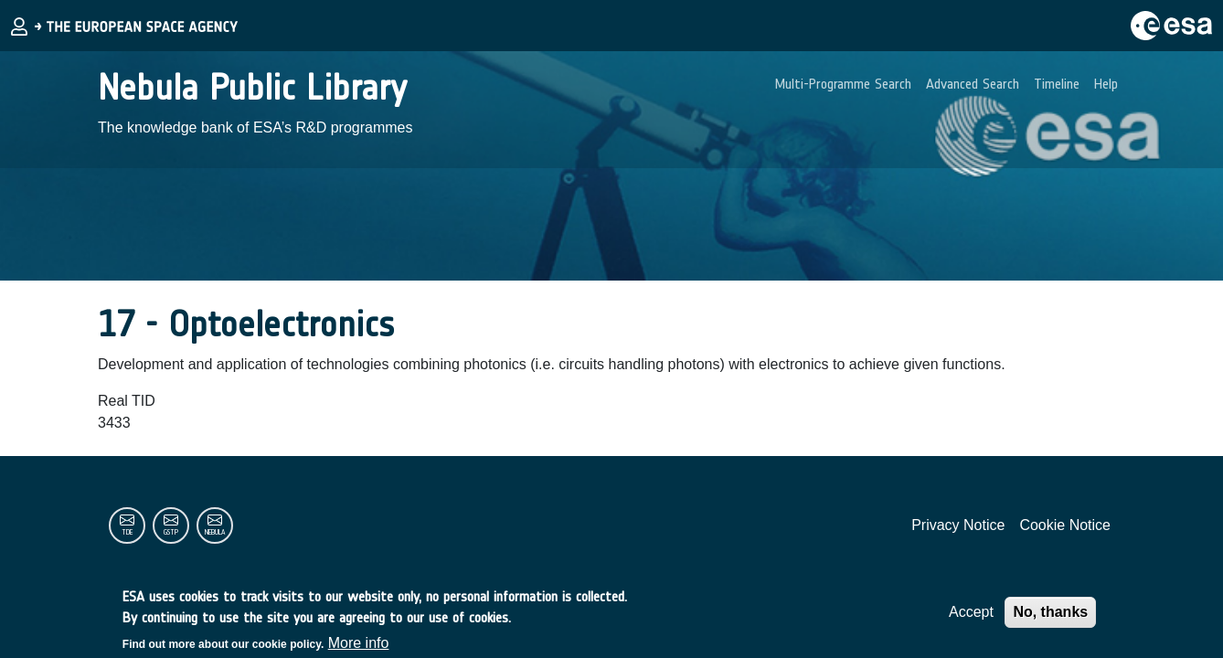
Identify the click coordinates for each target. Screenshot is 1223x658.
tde (127, 532)
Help (1106, 83)
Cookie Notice (1065, 525)
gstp (171, 532)
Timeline (1056, 83)
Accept (971, 616)
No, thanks (1050, 616)
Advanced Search (972, 83)
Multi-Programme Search (843, 83)
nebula (215, 532)
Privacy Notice (958, 525)
